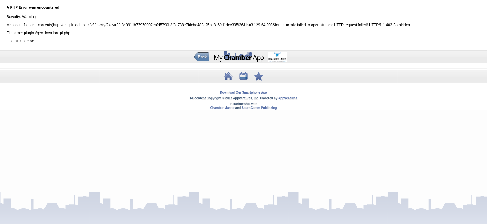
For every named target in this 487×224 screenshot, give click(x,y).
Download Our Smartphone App (243, 92)
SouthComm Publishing (259, 108)
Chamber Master (222, 108)
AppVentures (288, 98)
